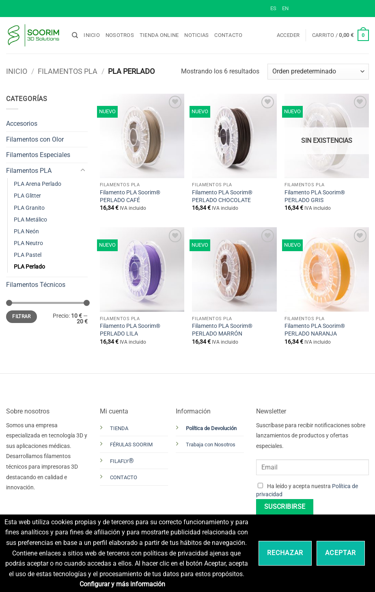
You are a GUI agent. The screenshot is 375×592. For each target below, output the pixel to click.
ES (273, 8)
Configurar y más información (122, 584)
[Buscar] (75, 35)
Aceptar (340, 553)
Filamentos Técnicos (35, 284)
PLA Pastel (27, 255)
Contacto (228, 35)
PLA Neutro (28, 243)
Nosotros (120, 35)
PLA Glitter (27, 195)
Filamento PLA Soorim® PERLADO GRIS (314, 196)
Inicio (92, 35)
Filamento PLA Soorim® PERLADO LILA (130, 330)
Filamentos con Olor (35, 139)
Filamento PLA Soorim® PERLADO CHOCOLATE (222, 196)
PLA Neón (26, 231)
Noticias (196, 35)
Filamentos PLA (67, 71)
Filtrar (21, 316)
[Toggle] (83, 170)
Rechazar (285, 553)
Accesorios (21, 123)
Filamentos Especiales (38, 155)
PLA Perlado (29, 266)
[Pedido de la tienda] (318, 72)
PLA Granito (29, 208)
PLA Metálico (30, 219)
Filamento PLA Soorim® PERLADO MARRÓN (222, 330)
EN (285, 8)
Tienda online (159, 35)
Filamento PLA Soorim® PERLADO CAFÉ (130, 196)
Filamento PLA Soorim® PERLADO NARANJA (314, 330)
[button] (288, 35)
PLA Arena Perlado (37, 184)
